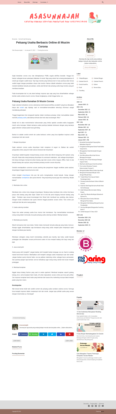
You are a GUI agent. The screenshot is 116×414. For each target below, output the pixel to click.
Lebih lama (69, 341)
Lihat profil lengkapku (90, 67)
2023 (79, 102)
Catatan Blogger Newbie (99, 78)
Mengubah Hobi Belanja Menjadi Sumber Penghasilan (92, 204)
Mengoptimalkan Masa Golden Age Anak (91, 170)
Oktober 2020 (83, 222)
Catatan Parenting (99, 81)
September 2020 (84, 225)
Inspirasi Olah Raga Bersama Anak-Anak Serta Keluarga (92, 187)
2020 (80, 215)
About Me (27, 2)
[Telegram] (43, 334)
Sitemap (35, 2)
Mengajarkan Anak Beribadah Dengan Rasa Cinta (90, 152)
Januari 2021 (83, 140)
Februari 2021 (83, 137)
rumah (22, 107)
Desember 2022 (84, 109)
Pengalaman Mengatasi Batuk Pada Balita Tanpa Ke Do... (92, 148)
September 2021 (84, 130)
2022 (80, 107)
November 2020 (84, 220)
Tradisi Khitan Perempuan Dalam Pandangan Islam (89, 178)
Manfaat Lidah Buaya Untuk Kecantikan (91, 164)
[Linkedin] (61, 334)
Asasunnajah (23, 325)
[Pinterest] (70, 334)
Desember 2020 (84, 217)
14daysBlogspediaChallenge (84, 78)
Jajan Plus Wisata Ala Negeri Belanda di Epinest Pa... (91, 195)
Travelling (81, 90)
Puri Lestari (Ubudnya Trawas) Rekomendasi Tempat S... (88, 167)
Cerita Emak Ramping (19, 318)
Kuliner (96, 84)
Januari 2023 (83, 104)
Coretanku (43, 2)
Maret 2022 (82, 114)
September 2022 (84, 112)
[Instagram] (99, 406)
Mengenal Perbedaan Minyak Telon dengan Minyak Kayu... (90, 174)
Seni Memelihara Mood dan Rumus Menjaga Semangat (90, 156)
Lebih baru (16, 341)
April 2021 (82, 132)
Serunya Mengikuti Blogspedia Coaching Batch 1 (91, 208)
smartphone (25, 178)
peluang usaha (22, 118)
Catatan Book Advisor (84, 81)
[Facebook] (23, 334)
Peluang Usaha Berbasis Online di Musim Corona (92, 182)
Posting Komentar (43, 50)
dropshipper (26, 175)
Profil (80, 87)
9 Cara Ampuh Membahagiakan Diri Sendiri (90, 334)
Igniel (102, 411)
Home (19, 2)
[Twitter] (33, 334)
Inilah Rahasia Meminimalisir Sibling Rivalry (90, 191)
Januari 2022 (83, 119)
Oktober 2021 (83, 127)
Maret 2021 (82, 135)
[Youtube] (103, 406)
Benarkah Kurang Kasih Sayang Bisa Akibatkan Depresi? (90, 143)
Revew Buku (97, 87)
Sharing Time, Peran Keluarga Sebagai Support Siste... (91, 161)
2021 (80, 122)
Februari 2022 (83, 117)
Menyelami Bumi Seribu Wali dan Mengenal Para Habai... (89, 200)
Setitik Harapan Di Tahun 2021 (89, 211)
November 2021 (84, 124)
